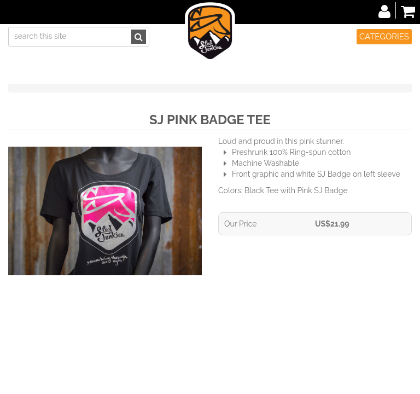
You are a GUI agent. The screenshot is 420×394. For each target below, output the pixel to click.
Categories (384, 37)
